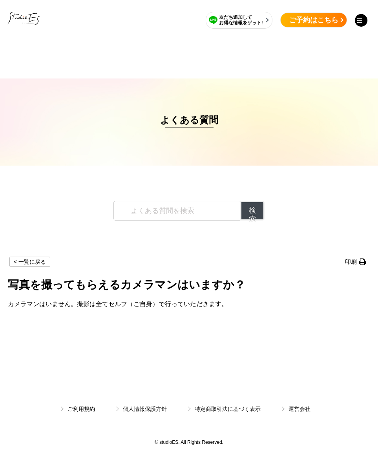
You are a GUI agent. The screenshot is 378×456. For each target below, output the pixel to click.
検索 (252, 213)
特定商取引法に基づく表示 (228, 409)
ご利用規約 (81, 409)
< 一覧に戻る (30, 262)
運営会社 (299, 409)
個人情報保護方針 (145, 409)
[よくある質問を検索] (177, 211)
